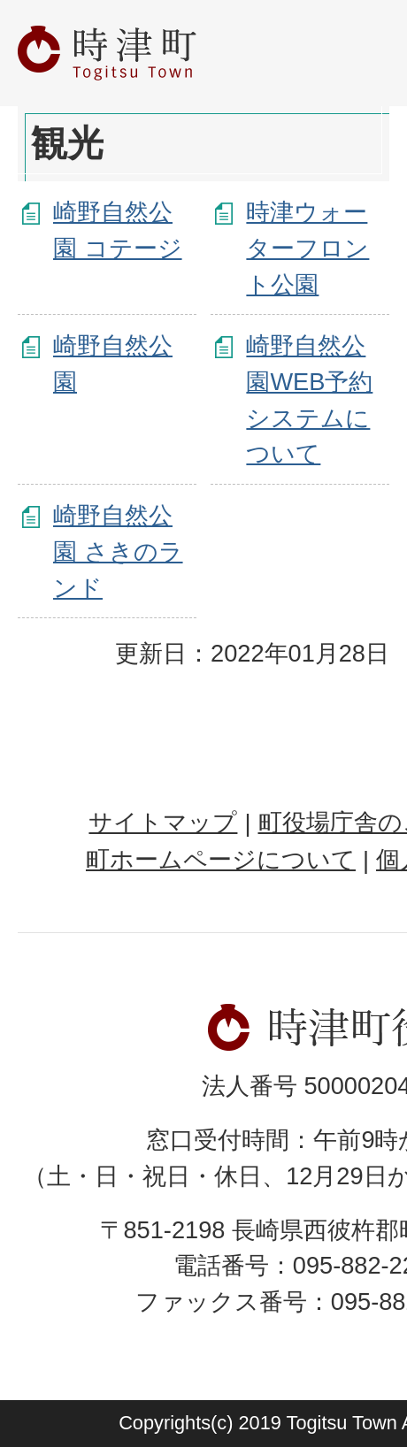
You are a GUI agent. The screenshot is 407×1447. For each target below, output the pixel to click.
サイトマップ (162, 822)
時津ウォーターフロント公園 (307, 248)
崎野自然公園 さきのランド (118, 551)
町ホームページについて (221, 859)
